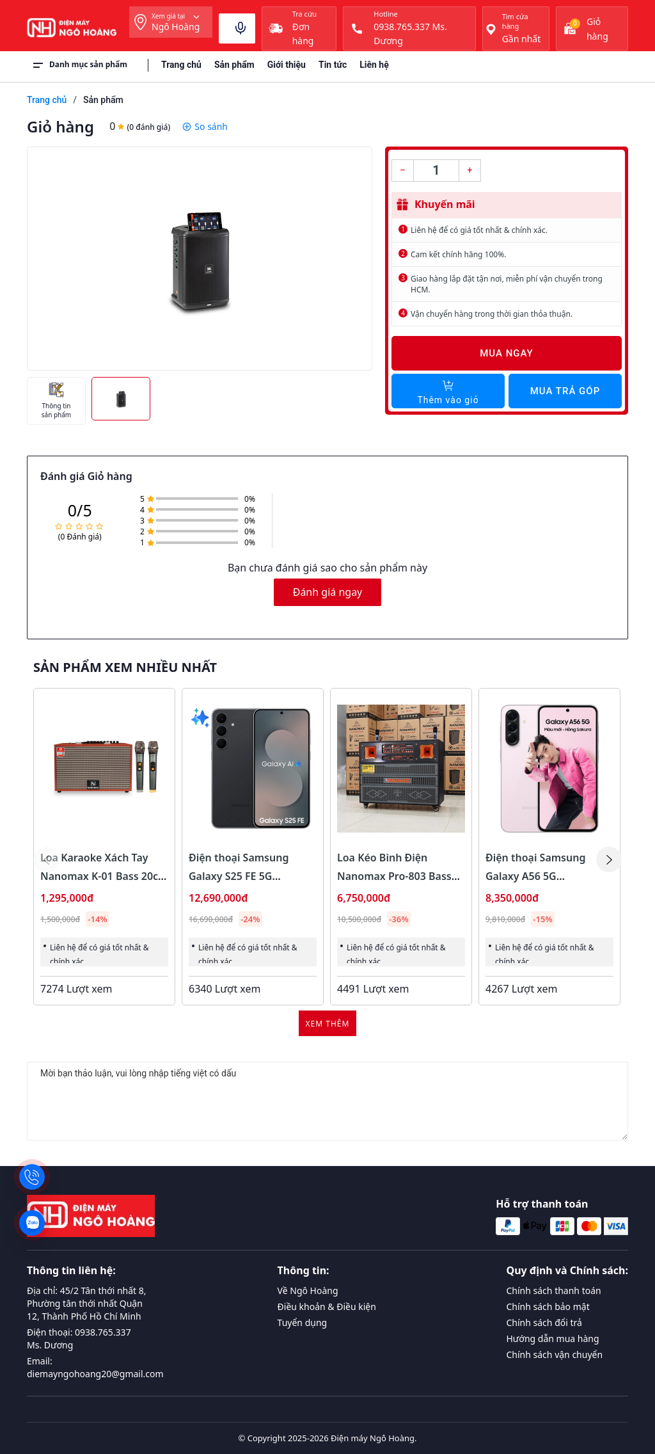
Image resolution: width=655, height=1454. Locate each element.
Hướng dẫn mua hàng (553, 1338)
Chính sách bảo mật (548, 1306)
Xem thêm (328, 1023)
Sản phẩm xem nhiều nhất (125, 667)
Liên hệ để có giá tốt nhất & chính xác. (479, 230)
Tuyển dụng (303, 1322)
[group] (200, 258)
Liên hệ (374, 65)
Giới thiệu (286, 65)
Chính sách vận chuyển (555, 1354)
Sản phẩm (234, 65)
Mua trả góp (565, 391)
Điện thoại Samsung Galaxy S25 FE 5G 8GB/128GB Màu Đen (240, 876)
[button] (609, 859)
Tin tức (333, 65)
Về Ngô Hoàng (308, 1290)
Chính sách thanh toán (554, 1290)
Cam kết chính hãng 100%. (458, 254)
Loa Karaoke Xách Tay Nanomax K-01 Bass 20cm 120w (104, 876)
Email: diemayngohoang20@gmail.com (95, 1367)
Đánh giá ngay (328, 592)
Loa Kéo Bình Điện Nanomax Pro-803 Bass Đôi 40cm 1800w (394, 876)
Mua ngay (506, 353)
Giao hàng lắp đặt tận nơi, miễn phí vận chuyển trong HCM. (507, 284)
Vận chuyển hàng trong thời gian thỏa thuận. (491, 313)
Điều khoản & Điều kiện (327, 1306)
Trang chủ (181, 65)
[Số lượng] (436, 170)
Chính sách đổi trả (544, 1322)
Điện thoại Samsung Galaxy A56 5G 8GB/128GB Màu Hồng (540, 876)
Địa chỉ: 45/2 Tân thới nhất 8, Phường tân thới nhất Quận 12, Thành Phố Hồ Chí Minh (86, 1303)
